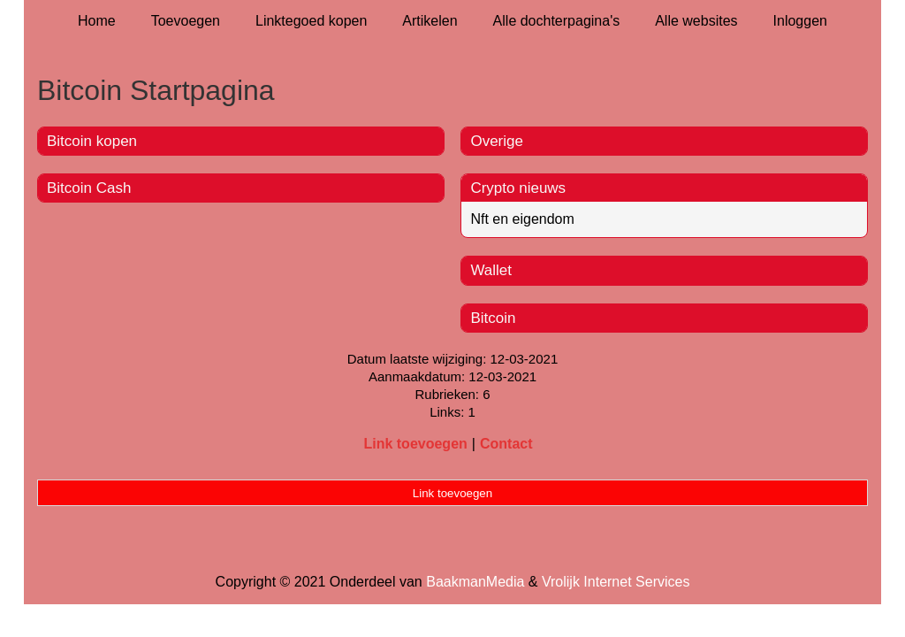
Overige (496, 141)
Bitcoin (492, 318)
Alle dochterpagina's (556, 20)
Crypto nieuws (518, 188)
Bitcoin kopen (92, 141)
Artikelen (429, 20)
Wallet (491, 270)
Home (97, 20)
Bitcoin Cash (89, 188)
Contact (506, 443)
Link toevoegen (415, 443)
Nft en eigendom (522, 218)
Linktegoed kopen (311, 20)
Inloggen (800, 20)
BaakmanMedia (475, 581)
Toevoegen (185, 20)
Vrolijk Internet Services (615, 581)
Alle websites (696, 20)
